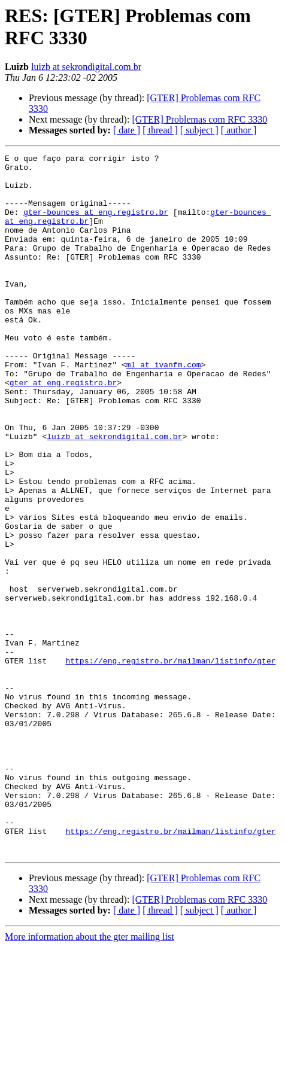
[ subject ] (199, 130)
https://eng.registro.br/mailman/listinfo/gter (170, 762)
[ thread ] (160, 130)
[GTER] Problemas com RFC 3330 (199, 119)
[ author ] (239, 130)
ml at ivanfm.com (163, 407)
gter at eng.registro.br (63, 429)
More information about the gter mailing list (89, 1076)
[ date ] (126, 130)
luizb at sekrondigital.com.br (86, 67)
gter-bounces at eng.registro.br (95, 224)
